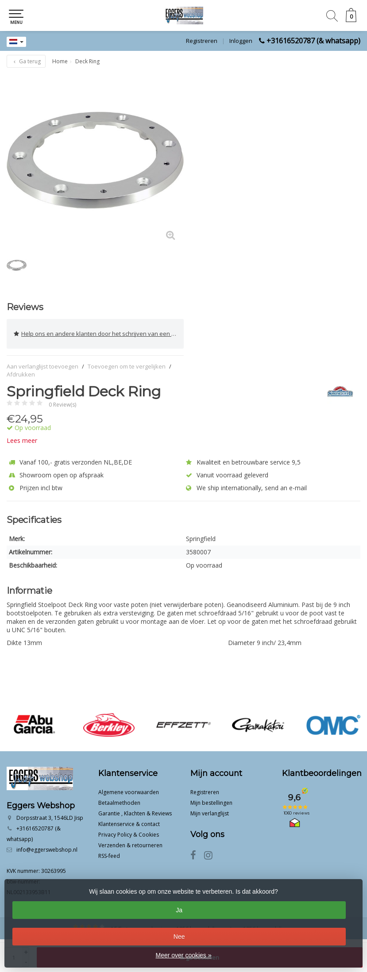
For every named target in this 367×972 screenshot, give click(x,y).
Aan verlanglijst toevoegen (42, 366)
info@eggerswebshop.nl (46, 849)
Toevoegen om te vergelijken (127, 366)
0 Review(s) (62, 404)
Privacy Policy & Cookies (128, 834)
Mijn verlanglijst (209, 813)
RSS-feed (109, 856)
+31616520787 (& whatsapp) (313, 41)
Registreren (201, 41)
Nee (179, 936)
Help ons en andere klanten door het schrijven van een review (99, 334)
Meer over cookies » (183, 955)
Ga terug (26, 61)
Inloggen (240, 41)
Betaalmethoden (119, 803)
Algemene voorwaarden (128, 792)
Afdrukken (21, 374)
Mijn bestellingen (211, 803)
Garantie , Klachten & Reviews (135, 813)
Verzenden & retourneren (130, 845)
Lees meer (22, 440)
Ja (179, 910)
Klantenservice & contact (129, 824)
